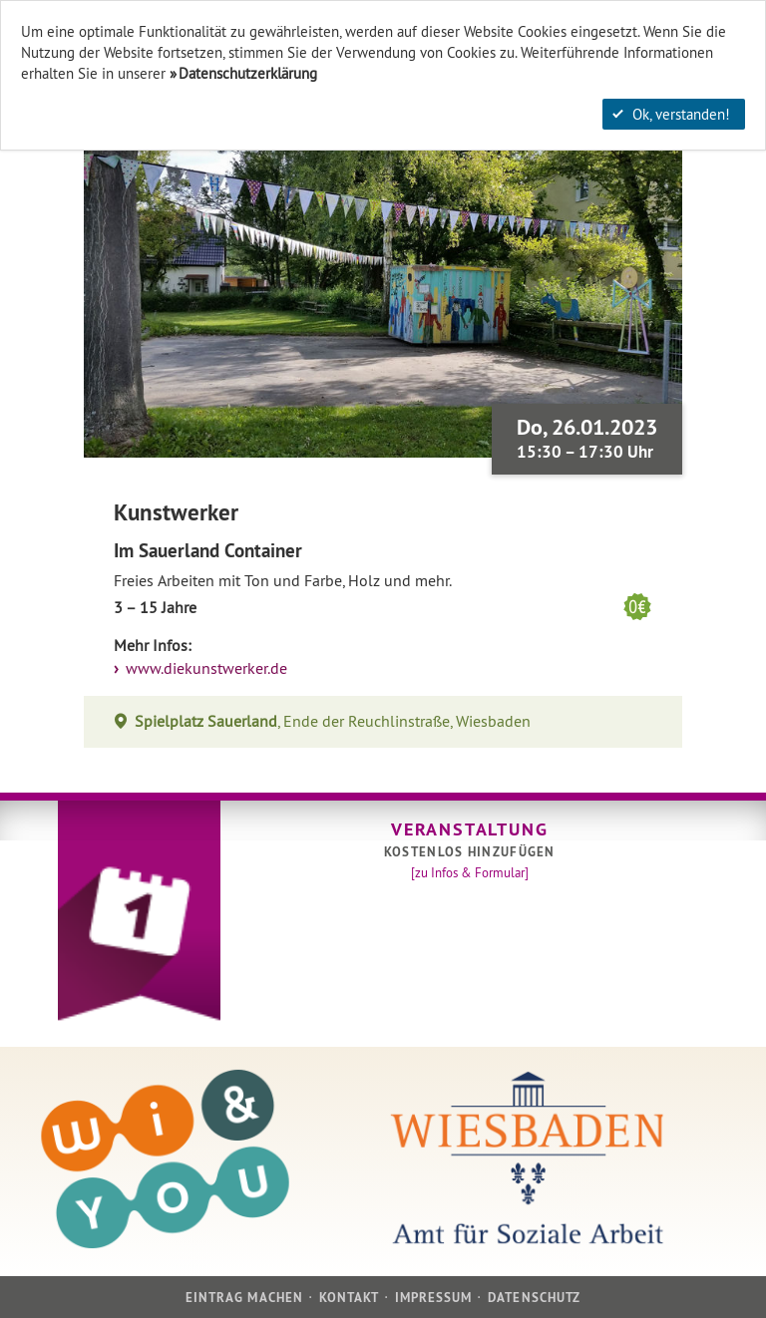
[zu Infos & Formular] (470, 872)
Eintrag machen (244, 1297)
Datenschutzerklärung (248, 73)
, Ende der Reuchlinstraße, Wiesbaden (333, 721)
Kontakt (349, 1297)
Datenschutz (533, 1297)
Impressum (433, 1297)
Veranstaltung (469, 829)
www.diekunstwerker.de (204, 668)
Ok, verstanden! (671, 114)
